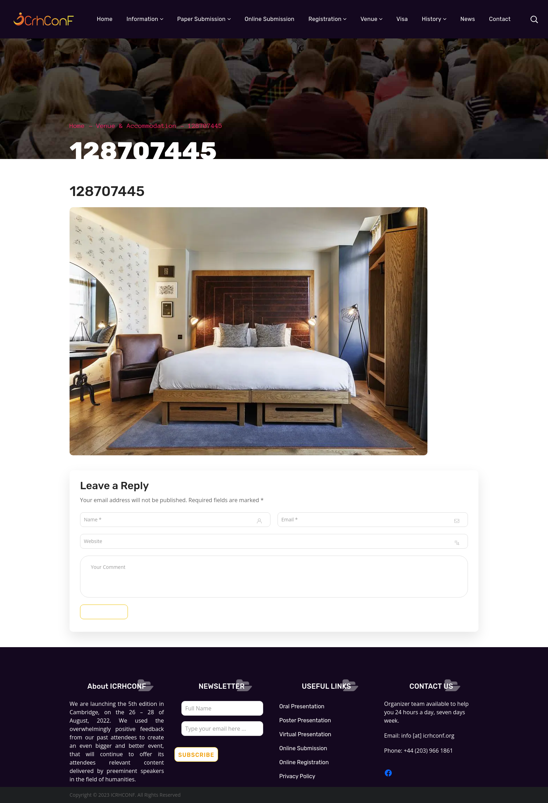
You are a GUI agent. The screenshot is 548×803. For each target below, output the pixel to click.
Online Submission (303, 748)
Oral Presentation (301, 706)
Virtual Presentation (305, 734)
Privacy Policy (297, 776)
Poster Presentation (305, 720)
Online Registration (304, 762)
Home (77, 125)
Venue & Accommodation (136, 125)
